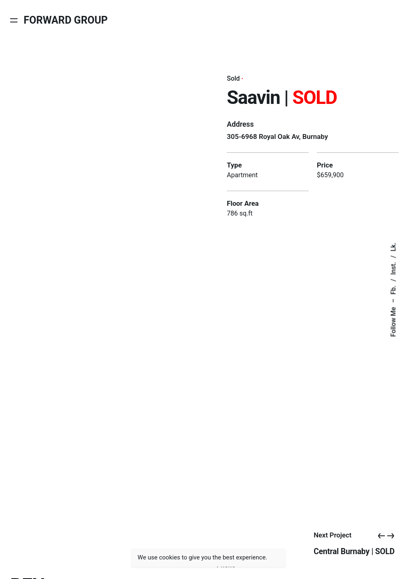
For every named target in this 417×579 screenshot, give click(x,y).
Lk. (393, 246)
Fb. (393, 289)
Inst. (393, 268)
